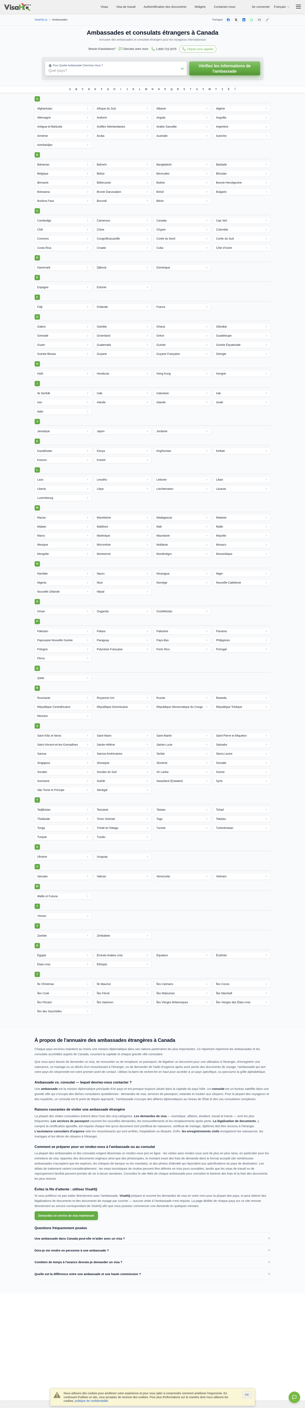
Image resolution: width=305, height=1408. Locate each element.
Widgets (200, 6)
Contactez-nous (224, 6)
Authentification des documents (165, 6)
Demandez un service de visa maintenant (66, 1215)
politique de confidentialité (91, 1400)
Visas (104, 6)
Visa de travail (125, 6)
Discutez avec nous (133, 49)
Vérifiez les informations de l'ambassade (224, 68)
